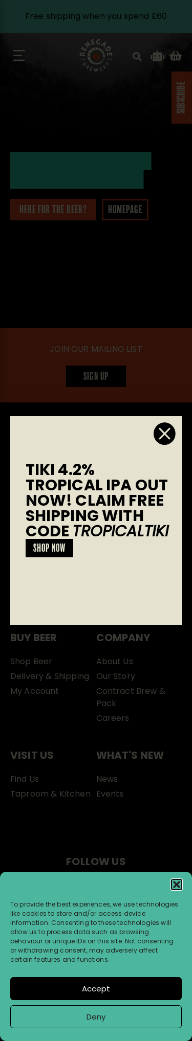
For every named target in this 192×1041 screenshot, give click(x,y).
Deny (96, 1016)
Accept (96, 988)
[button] (177, 884)
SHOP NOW (49, 549)
